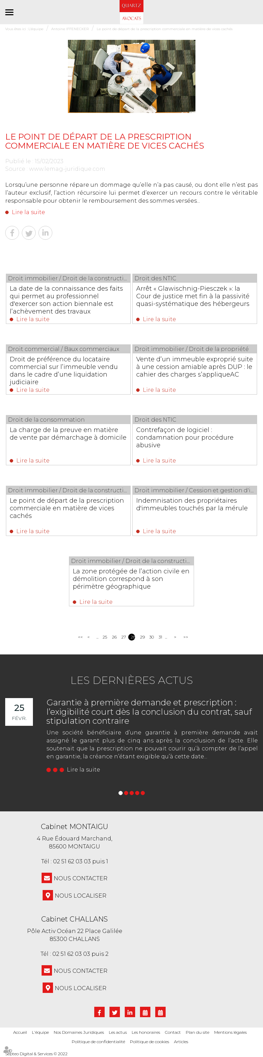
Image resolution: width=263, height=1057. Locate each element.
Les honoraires (146, 1032)
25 (105, 637)
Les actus (118, 1032)
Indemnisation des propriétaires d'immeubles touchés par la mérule (192, 504)
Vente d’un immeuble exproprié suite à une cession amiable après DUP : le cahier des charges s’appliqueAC (194, 366)
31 (160, 637)
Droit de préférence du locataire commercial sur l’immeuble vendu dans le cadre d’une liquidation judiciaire (64, 370)
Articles (181, 1041)
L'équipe (40, 1032)
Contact (173, 1032)
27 (123, 637)
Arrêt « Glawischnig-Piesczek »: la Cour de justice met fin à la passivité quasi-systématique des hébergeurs (192, 296)
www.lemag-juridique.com (67, 169)
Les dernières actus (131, 680)
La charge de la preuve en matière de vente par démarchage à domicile (68, 433)
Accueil (20, 1032)
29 (142, 637)
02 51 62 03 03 (72, 861)
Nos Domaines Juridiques (79, 1032)
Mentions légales (230, 1032)
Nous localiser (80, 895)
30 (151, 637)
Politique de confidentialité (98, 1041)
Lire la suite (28, 212)
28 (133, 637)
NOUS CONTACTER (80, 878)
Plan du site (197, 1032)
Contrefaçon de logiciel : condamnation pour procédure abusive (185, 437)
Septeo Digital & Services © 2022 (36, 1054)
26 (114, 637)
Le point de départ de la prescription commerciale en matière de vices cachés (67, 508)
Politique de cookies (149, 1041)
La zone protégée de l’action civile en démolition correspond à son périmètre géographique (131, 578)
